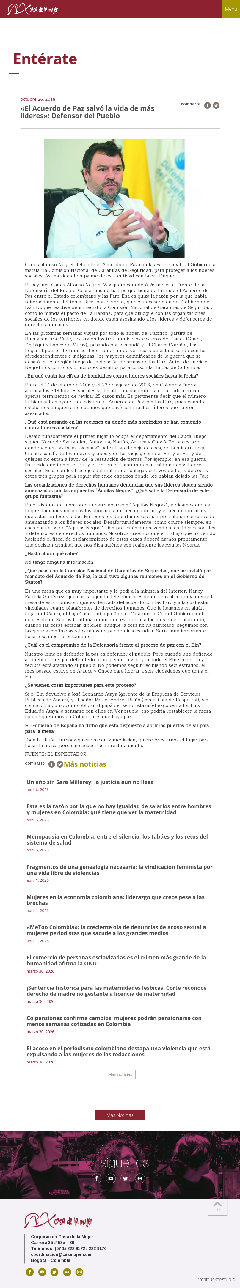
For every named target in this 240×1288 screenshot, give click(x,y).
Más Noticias (120, 1115)
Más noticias (120, 1074)
